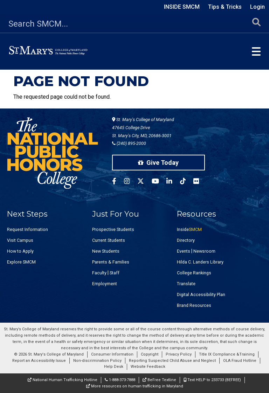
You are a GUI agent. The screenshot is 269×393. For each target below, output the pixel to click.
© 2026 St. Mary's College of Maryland (49, 354)
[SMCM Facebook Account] (118, 182)
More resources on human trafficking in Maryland (134, 386)
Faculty (99, 272)
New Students (105, 251)
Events (183, 251)
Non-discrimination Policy (97, 360)
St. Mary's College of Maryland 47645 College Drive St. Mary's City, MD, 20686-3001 (143, 127)
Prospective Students (113, 229)
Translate (186, 283)
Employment (104, 283)
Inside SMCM (182, 6)
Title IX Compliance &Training (227, 354)
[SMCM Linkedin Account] (173, 182)
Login (257, 6)
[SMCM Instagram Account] (130, 182)
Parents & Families (110, 262)
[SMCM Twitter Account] (144, 182)
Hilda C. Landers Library (200, 262)
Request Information (27, 229)
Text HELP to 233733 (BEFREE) (212, 380)
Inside (189, 229)
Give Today (158, 162)
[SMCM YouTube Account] (159, 182)
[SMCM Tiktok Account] (186, 182)
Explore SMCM (21, 262)
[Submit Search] (256, 24)
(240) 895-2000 (129, 143)
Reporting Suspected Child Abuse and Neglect (172, 360)
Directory (186, 240)
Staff (114, 272)
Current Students (108, 240)
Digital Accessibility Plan (201, 294)
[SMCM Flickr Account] (200, 182)
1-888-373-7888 (120, 380)
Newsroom (204, 251)
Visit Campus (20, 240)
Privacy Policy (179, 354)
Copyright (149, 354)
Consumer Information (112, 354)
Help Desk (113, 366)
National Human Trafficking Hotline (62, 380)
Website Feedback (148, 366)
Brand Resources (194, 305)
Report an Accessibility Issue (39, 360)
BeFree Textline (159, 380)
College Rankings (194, 272)
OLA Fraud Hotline (239, 360)
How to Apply (20, 251)
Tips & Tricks (225, 6)
